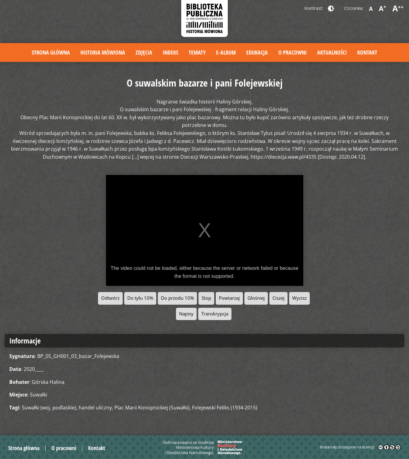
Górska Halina (48, 382)
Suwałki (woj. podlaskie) (49, 407)
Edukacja (257, 52)
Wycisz (299, 298)
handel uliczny (95, 407)
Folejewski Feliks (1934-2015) (224, 407)
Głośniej (256, 298)
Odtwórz (110, 298)
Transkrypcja (214, 314)
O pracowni (292, 52)
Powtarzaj (229, 298)
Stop (206, 298)
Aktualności (332, 52)
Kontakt (367, 52)
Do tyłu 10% (140, 298)
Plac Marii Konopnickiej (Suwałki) (152, 407)
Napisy (186, 314)
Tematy (197, 52)
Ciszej (278, 298)
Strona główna (51, 52)
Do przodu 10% (177, 298)
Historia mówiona (102, 52)
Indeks (170, 52)
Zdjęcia (144, 52)
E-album (226, 52)
